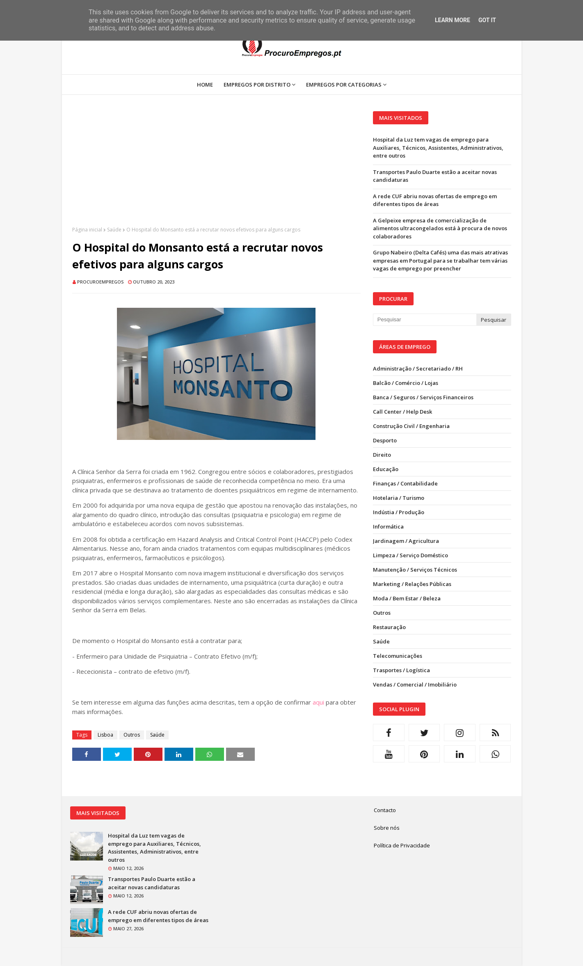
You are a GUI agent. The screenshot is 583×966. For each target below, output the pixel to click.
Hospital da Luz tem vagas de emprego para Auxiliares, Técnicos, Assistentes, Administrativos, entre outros (438, 147)
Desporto (385, 440)
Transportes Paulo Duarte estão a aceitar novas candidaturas (435, 176)
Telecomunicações (397, 655)
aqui (318, 702)
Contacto (385, 810)
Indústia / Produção (398, 512)
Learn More (452, 20)
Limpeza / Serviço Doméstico (410, 555)
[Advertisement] (216, 168)
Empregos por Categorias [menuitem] (344, 84)
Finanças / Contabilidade (405, 483)
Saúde (114, 229)
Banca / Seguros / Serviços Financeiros (423, 397)
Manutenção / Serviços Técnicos (415, 569)
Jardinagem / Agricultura (406, 541)
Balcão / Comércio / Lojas (405, 383)
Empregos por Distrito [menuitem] (257, 84)
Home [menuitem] (205, 84)
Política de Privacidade (402, 845)
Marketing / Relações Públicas (412, 584)
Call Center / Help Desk (402, 411)
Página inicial (87, 229)
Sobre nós (387, 827)
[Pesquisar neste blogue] (424, 320)
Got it (487, 20)
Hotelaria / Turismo (398, 497)
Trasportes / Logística (401, 670)
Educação (385, 469)
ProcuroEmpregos (100, 282)
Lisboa (105, 734)
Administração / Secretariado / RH (418, 368)
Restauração (389, 627)
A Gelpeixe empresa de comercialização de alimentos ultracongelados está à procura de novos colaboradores (440, 228)
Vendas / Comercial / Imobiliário (415, 684)
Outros (131, 734)
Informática (388, 526)
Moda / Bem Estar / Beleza (407, 598)
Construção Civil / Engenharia (411, 426)
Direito (382, 454)
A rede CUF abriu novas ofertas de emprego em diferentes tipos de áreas (435, 200)
